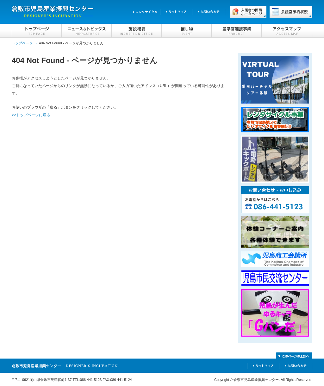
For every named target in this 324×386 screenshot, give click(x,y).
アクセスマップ (287, 31)
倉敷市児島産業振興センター (53, 12)
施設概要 (137, 31)
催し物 (187, 31)
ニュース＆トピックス (87, 31)
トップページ (37, 31)
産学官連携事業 (237, 31)
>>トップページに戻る (31, 115)
